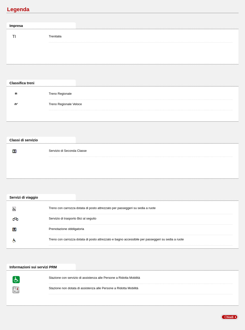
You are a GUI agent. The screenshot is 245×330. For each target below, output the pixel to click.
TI (14, 36)
